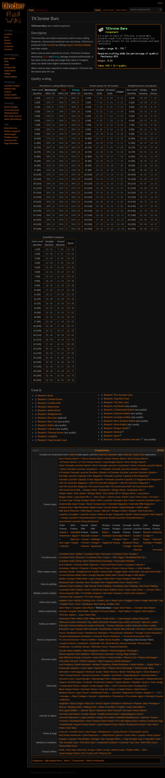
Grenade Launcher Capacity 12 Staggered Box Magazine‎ (133, 479)
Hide (160, 450)
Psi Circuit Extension (69, 639)
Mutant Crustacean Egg (151, 721)
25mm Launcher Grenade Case (112, 500)
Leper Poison (82, 692)
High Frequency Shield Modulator (114, 661)
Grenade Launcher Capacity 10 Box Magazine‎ (81, 479)
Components (101, 450)
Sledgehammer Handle (88, 571)
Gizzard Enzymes (90, 675)
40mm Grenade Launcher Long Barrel (78, 469)
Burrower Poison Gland (134, 710)
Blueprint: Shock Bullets (115, 424)
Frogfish (121, 707)
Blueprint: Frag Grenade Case (52, 440)
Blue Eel (90, 703)
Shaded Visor (66, 604)
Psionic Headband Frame (71, 633)
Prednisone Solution (104, 682)
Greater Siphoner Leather (119, 625)
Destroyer (157, 539)
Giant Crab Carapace (134, 593)
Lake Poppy (91, 732)
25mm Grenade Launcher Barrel (74, 465)
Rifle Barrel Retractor (69, 511)
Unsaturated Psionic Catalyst (74, 686)
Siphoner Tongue (149, 717)
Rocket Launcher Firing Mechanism (79, 518)
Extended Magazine (118, 504)
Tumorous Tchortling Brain (71, 721)
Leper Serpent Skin (79, 629)
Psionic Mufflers (88, 639)
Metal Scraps (118, 750)
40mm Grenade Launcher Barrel (146, 465)
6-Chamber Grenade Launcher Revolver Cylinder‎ (82, 472)
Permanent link (10, 140)
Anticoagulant (77, 672)
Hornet (85, 542)
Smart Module (137, 664)
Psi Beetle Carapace (91, 593)
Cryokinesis (82, 643)
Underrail (72, 454)
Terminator (158, 549)
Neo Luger (64, 542)
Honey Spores (154, 735)
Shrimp (62, 707)
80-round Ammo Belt (143, 486)
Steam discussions (12, 119)
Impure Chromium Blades (78, 45)
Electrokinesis (112, 643)
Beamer (138, 549)
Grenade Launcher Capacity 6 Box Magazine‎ (80, 476)
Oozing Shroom (120, 732)
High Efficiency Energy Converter (75, 657)
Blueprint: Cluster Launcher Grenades (122, 439)
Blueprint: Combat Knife (49, 403)
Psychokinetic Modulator (121, 633)
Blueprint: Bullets (46, 425)
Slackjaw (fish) (75, 707)
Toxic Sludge (157, 682)
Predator (158, 542)
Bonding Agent (134, 672)
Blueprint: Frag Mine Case (116, 398)
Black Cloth (82, 618)
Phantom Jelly (140, 703)
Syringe (95, 739)
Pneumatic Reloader (125, 561)
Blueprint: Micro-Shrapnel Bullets (119, 421)
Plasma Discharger (147, 657)
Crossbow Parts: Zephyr (70, 554)
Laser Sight (86, 668)
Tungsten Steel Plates (83, 608)
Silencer (106, 511)
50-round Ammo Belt (99, 486)
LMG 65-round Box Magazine (134, 483)
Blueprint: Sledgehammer (50, 414)
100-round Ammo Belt (69, 490)
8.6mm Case (128, 497)
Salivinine (65, 699)
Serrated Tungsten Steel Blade (74, 611)
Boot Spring (99, 604)
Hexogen (64, 696)
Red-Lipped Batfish (68, 710)
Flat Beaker (83, 739)
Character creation (12, 86)
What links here (10, 128)
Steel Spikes (125, 611)
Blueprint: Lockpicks (47, 436)
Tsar (125, 539)
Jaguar (75, 535)
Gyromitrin (117, 675)
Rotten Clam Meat (68, 728)
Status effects (10, 71)
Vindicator (107, 535)
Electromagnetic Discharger (123, 650)
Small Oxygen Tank (99, 686)
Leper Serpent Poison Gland (110, 724)
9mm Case (141, 497)
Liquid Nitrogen (82, 679)
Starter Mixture (123, 682)
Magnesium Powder (132, 692)
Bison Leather (149, 625)
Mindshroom (105, 732)
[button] (161, 450)
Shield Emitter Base (144, 668)
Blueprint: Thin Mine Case (116, 402)
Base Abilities (9, 58)
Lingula (141, 735)
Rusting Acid (140, 686)
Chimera (85, 546)
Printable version (11, 137)
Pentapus (153, 703)
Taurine (145, 682)
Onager (128, 546)
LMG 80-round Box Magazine (73, 486)
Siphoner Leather (149, 622)
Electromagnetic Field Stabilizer (74, 654)
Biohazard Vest (66, 582)
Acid (114, 686)
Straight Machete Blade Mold (102, 575)
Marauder (85, 535)
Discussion (41, 10)
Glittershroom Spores (112, 735)
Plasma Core (130, 657)
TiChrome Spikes (67, 615)
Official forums (10, 113)
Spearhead (96, 546)
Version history (10, 95)
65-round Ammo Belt (121, 486)
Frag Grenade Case (133, 739)
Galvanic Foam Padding (70, 586)
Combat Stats (10, 67)
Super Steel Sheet (134, 589)
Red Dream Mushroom (70, 735)
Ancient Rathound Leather (82, 625)
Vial (102, 739)
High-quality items (53, 760)
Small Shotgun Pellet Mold (131, 575)
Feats (6, 65)
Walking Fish (90, 707)
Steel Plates (65, 608)
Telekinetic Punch (99, 646)
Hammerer (64, 535)
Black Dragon (77, 703)
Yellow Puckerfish (106, 707)
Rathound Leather (67, 622)
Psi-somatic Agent (135, 696)
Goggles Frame (132, 600)
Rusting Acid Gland (135, 724)
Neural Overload (128, 643)
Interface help (10, 89)
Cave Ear (63, 732)
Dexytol (92, 696)
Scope (97, 511)
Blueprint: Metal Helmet (49, 410)
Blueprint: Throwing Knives (50, 432)
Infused (143, 618)
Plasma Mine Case (68, 746)
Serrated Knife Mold (150, 571)
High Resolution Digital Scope (88, 507)
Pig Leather (93, 622)
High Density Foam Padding (97, 586)
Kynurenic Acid (66, 679)
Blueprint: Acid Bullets (114, 406)
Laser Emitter (99, 657)
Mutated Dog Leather (120, 622)
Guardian (147, 542)
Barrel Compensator (96, 504)
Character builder (11, 98)
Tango (146, 539)
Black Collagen (79, 696)
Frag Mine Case (152, 739)
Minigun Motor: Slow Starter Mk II (104, 493)
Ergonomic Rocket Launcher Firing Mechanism (120, 518)
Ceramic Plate (153, 589)
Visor (77, 604)
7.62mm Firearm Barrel (91, 458)
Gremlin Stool (76, 732)
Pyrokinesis (64, 646)
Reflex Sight (142, 507)
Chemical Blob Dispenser (86, 564)
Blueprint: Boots (45, 395)
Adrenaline (64, 672)
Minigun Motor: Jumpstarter (96, 490)
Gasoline (116, 692)
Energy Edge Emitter (126, 654)
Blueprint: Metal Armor (48, 407)
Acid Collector (65, 564)
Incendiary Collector (68, 568)
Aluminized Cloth (67, 618)
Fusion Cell (91, 753)
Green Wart (130, 735)
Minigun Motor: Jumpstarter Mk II (128, 490)
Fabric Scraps (103, 750)
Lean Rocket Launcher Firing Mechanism (79, 521)
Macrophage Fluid (100, 679)
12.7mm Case (65, 500)
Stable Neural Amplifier (109, 639)
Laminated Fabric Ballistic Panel (74, 589)
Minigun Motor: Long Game (135, 493)
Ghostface (116, 703)
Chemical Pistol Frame (112, 564)
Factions (7, 43)
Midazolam (116, 679)
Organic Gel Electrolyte (70, 682)
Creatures (8, 49)
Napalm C (148, 692)
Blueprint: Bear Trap (47, 421)
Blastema (101, 710)
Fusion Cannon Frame (123, 568)
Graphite (105, 675)
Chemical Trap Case (129, 742)
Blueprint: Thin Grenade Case (118, 395)
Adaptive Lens (66, 600)
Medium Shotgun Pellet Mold (73, 578)
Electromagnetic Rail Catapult (148, 514)
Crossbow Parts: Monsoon (71, 557)
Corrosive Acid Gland (69, 714)
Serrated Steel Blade (145, 608)
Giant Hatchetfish (135, 707)
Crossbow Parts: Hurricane (97, 554)
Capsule (72, 739)
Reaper (95, 542)
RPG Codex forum (11, 116)
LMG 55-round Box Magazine (103, 483)
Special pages (10, 134)
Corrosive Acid (125, 686)
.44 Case (153, 497)
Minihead (127, 703)
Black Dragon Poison (69, 689)
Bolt (144, 750)
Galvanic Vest (82, 582)
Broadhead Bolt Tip (135, 557)
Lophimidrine (104, 696)
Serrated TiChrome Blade (103, 611)
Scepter (136, 535)
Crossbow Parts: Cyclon (97, 557)
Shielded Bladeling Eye (127, 717)
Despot (117, 539)
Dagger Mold (120, 571)
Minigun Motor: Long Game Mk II (75, 497)
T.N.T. (160, 692)
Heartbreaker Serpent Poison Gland (77, 724)
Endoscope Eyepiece (69, 668)
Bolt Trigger (118, 557)
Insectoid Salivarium (68, 717)
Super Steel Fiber (87, 615)
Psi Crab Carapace (94, 596)
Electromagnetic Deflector (95, 650)
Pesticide (87, 682)
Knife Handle (143, 568)
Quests (7, 40)
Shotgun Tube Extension (140, 511)
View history (121, 10)
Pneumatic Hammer (68, 661)
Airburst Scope (105, 514)
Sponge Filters (113, 739)
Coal (61, 675)
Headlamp (87, 604)
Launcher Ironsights (68, 514)
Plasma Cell (105, 753)
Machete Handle (67, 571)
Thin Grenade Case (68, 742)
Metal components (95, 760)
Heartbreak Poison (100, 692)
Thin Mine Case (87, 742)
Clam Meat (152, 724)
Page (31, 10)
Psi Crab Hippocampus (126, 721)
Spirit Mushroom (91, 735)
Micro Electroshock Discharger (98, 561)
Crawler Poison (125, 689)
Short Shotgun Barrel (135, 462)
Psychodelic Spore (139, 732)
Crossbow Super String (70, 561)
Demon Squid (102, 703)
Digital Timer (153, 664)
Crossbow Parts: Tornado (124, 554)
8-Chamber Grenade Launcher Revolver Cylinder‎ (132, 472)
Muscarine (140, 679)
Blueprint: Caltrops (47, 429)
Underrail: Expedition (108, 454)
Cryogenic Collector (134, 564)
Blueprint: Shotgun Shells (116, 428)
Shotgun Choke (119, 511)
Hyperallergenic (131, 675)
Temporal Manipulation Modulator (75, 636)
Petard (126, 535)
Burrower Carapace (112, 593)
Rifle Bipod (86, 511)
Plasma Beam (144, 643)
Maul (135, 539)
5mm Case (99, 497)
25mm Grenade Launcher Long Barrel (110, 465)
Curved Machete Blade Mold (72, 575)
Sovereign (117, 535)
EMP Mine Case (149, 742)
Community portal (11, 110)
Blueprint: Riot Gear (47, 418)
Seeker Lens (103, 600)
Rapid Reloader (127, 507)
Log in (160, 3)
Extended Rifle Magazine (142, 504)
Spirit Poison (140, 689)
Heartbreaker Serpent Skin (112, 629)
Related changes (11, 131)
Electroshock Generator (102, 654)
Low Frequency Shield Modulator (75, 664)
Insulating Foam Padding (125, 586)
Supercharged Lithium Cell (72, 753)
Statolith (136, 682)
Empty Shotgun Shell (84, 500)
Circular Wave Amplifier (70, 650)
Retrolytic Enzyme (154, 696)
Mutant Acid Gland (105, 717)
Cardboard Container (107, 742)
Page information (11, 143)
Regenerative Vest (115, 582)
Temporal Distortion (118, 646)
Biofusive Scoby (94, 672)
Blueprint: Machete (113, 432)
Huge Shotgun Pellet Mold (129, 578)
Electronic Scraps (85, 750)
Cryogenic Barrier (67, 643)
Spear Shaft (106, 571)
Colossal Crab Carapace (71, 596)
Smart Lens (117, 600)
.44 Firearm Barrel (68, 462)
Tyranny (116, 542)
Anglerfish (64, 703)
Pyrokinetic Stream (80, 646)
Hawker (63, 532)
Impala (75, 542)
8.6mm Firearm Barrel (115, 458)
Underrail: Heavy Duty (133, 454)
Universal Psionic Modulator (106, 636)
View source (108, 10)
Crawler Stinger (88, 714)
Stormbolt (137, 546)
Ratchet (146, 532)
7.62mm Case (113, 497)
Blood (122, 672)
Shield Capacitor (88, 661)
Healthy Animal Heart (108, 714)
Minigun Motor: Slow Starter (72, 493)
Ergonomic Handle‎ (123, 514)
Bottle (62, 750)
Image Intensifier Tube (152, 600)
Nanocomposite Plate (69, 593)
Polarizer (84, 568)
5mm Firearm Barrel (68, 458)
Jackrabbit (75, 532)
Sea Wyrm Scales (144, 629)
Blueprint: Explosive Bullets (117, 413)
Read (97, 10)
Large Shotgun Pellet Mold (101, 578)
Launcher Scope (88, 514)
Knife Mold (134, 571)
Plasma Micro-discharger (121, 668)
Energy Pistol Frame (100, 568)
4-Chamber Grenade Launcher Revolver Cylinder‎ (124, 469)
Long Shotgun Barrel (113, 462)
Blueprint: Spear (111, 435)
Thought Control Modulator (148, 633)
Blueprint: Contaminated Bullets (119, 409)
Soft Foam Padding (148, 586)
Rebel (105, 532)
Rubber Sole (113, 604)
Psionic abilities (10, 77)
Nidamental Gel (154, 679)
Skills (6, 61)
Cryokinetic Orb (96, 643)
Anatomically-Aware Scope (72, 504)
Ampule (62, 739)
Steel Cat (74, 539)
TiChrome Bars (103, 608)
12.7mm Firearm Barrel (89, 462)
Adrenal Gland (88, 710)
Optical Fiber (100, 668)
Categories (37, 760)
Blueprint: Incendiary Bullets (117, 417)
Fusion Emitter (115, 657)
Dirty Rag (70, 750)
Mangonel (127, 542)
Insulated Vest (98, 582)
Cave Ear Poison (107, 689)
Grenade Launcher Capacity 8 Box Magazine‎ (126, 476)
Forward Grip (65, 507)
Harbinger (95, 539)
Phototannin (118, 696)
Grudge (146, 535)
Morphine (128, 679)
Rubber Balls (132, 750)
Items (66, 760)
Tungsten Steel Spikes (143, 611)
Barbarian (157, 532)
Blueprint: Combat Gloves (50, 399)
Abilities (7, 74)
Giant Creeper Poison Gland (100, 721)
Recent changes (11, 107)
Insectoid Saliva (148, 675)
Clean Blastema (151, 672)
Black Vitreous (111, 672)
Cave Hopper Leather (128, 618)
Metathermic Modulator (96, 633)
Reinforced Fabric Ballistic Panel (107, 589)
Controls (7, 92)
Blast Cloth (95, 618)
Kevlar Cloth (108, 618)
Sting (135, 542)
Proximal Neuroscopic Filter (136, 636)
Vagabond (107, 542)
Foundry (51, 45)
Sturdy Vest (131, 582)
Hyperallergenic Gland (131, 714)
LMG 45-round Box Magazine (73, 483)
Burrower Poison (89, 689)
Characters (8, 46)
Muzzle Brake (111, 507)
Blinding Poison (66, 692)
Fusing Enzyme (72, 675)
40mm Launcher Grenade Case (144, 500)
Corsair (94, 535)
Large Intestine (87, 717)
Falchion (65, 546)
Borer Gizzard (114, 710)
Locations (8, 34)
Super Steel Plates (122, 608)
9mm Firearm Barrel (137, 458)
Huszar (85, 539)
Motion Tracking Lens (85, 600)
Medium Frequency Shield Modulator (110, 664)
